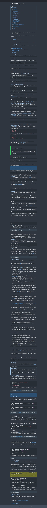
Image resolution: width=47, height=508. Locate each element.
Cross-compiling (14, 23)
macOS (19, 229)
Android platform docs (18, 491)
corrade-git (14, 58)
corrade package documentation (18, 184)
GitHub (27, 506)
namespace (34, 303)
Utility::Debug (13, 298)
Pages (24, 0)
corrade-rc (20, 269)
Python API (36, 0)
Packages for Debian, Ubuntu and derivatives (18, 10)
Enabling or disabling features (16, 20)
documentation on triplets (22, 142)
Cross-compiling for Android (16, 26)
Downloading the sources (16, 16)
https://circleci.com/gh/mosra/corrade (17, 497)
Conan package (14, 14)
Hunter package (15, 15)
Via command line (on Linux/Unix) (15, 219)
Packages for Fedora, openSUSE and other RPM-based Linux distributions (20, 49)
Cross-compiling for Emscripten (16, 25)
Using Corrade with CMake (14, 303)
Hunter (30, 183)
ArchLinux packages (15, 9)
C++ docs (12, 0)
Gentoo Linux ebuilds (15, 11)
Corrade (9, 0)
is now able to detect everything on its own (22, 475)
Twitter (31, 506)
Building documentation (14, 351)
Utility (21, 267)
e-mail (29, 506)
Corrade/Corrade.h (21, 303)
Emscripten (16, 276)
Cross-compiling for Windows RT (15, 375)
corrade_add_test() (20, 350)
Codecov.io (12, 501)
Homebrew (14, 115)
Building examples (15, 22)
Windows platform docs (18, 390)
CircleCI (14, 27)
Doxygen (22, 352)
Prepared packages (14, 8)
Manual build (13, 185)
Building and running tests (16, 21)
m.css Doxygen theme (27, 352)
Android (13, 276)
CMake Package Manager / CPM (16, 13)
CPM (15, 126)
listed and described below (32, 205)
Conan (30, 177)
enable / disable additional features (28, 101)
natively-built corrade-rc (32, 422)
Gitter (28, 506)
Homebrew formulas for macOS (16, 12)
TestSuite (19, 344)
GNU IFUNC (18, 291)
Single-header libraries (14, 7)
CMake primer (14, 17)
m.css (21, 506)
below (13, 225)
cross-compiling (23, 270)
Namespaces (27, 0)
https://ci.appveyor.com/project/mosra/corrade (22, 500)
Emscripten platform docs (19, 436)
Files (33, 0)
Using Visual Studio (16, 19)
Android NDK (16, 461)
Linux (16, 229)
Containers (23, 268)
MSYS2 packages (14, 47)
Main (20, 263)
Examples (19, 357)
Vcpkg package (13, 51)
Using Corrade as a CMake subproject (17, 40)
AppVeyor (14, 28)
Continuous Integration (15, 494)
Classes (30, 0)
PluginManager (24, 264)
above (11, 396)
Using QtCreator (13, 248)
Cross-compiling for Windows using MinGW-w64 (18, 24)
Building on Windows (15, 18)
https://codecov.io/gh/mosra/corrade (15, 503)
